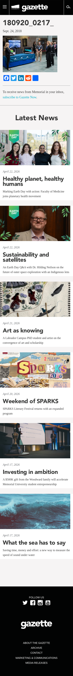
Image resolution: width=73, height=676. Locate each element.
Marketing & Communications (37, 657)
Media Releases (36, 662)
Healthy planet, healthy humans (33, 181)
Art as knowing (23, 330)
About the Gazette (36, 642)
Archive (36, 647)
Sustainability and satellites (26, 257)
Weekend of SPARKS (30, 401)
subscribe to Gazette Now (19, 97)
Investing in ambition (30, 471)
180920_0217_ (28, 23)
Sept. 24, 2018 (12, 31)
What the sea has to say (34, 542)
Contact (36, 652)
